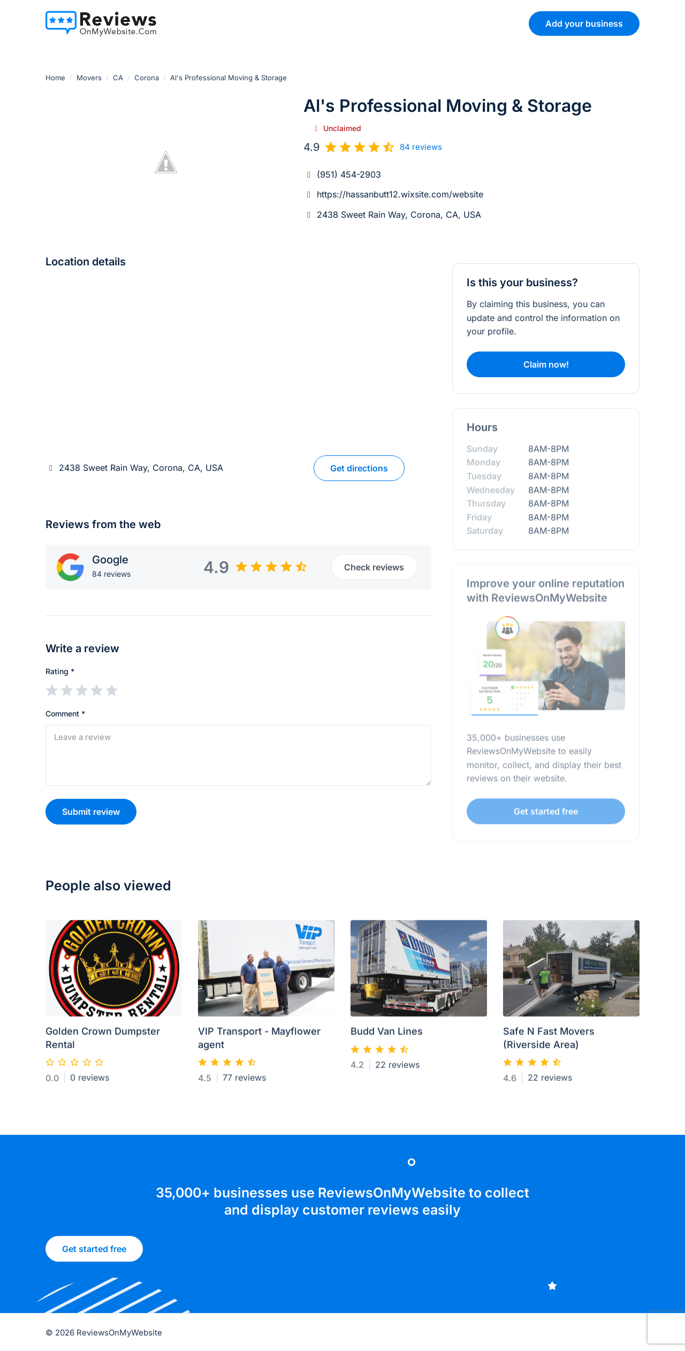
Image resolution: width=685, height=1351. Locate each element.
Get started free (94, 1252)
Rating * (59, 671)
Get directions (359, 468)
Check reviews (374, 567)
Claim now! (546, 364)
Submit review (91, 811)
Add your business (584, 23)
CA (118, 77)
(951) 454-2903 (349, 174)
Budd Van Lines (387, 1035)
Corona (146, 77)
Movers (89, 77)
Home (55, 77)
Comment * (65, 713)
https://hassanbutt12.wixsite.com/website (400, 194)
